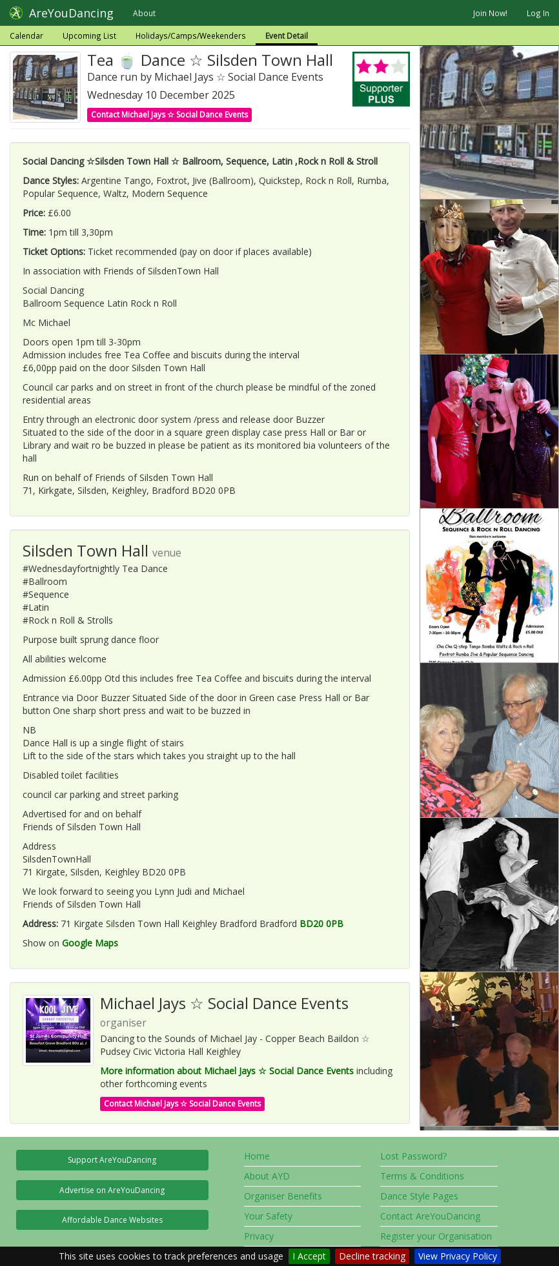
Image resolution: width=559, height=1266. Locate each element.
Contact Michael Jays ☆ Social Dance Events (169, 114)
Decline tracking (372, 1256)
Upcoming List (89, 35)
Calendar (26, 35)
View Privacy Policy (457, 1256)
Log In (538, 13)
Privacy (259, 1236)
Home (257, 1156)
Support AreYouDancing (112, 1159)
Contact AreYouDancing (430, 1216)
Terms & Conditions (422, 1176)
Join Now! (490, 13)
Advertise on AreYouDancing (112, 1190)
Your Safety (268, 1216)
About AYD (267, 1176)
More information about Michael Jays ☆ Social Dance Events (227, 1071)
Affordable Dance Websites (112, 1219)
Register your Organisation (436, 1236)
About (144, 13)
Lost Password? (413, 1156)
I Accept (309, 1256)
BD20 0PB (321, 923)
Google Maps (90, 943)
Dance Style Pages (419, 1196)
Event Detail (286, 35)
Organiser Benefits (283, 1196)
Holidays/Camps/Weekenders (191, 35)
